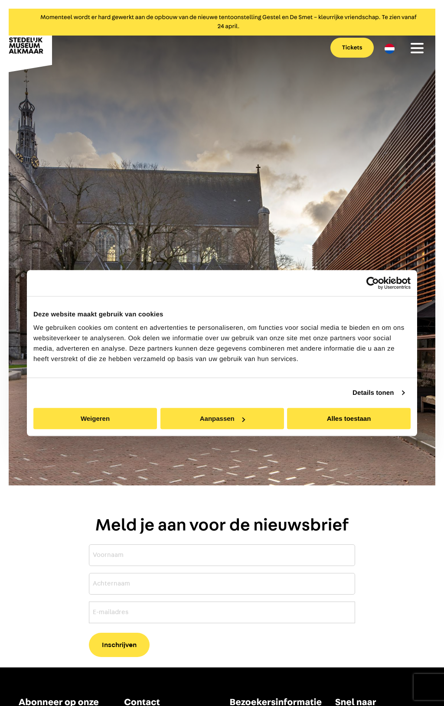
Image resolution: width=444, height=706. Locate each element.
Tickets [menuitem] (352, 48)
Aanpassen (222, 418)
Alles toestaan (349, 418)
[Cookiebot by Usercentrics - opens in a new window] (373, 283)
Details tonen (373, 393)
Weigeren (95, 418)
